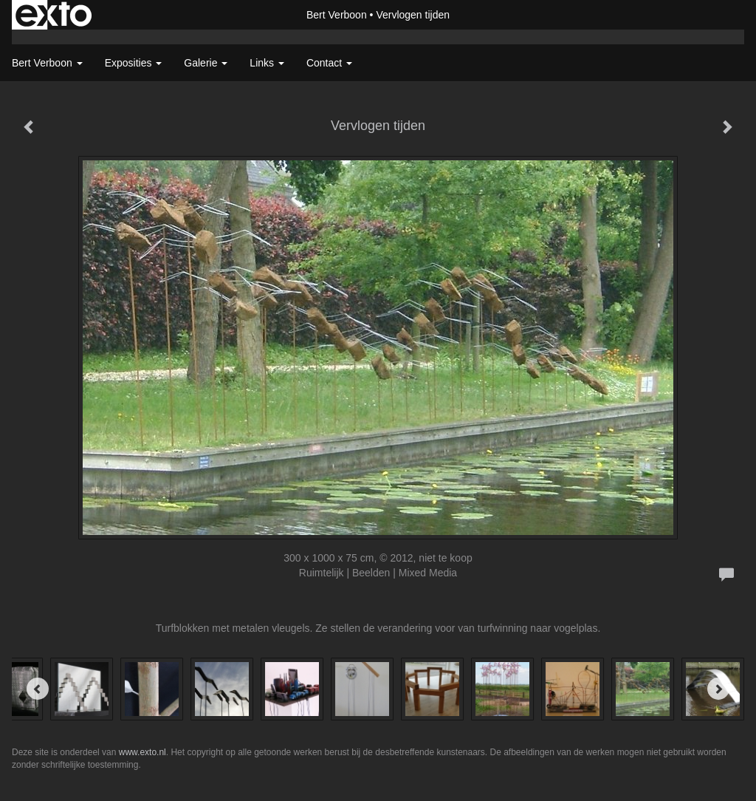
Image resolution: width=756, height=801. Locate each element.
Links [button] (267, 63)
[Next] (718, 689)
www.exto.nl (142, 752)
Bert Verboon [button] (47, 63)
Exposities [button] (133, 63)
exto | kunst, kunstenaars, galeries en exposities (53, 15)
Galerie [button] (205, 63)
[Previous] (38, 689)
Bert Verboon (336, 15)
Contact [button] (329, 63)
